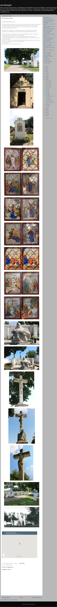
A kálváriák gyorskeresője (48, 20)
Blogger (33, 604)
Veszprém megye (47, 61)
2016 (46, 109)
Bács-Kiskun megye (47, 30)
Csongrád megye (47, 39)
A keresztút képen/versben (48, 28)
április (47, 93)
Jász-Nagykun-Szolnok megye (49, 47)
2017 (46, 107)
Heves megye (46, 46)
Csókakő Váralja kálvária (48, 38)
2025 (46, 68)
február (47, 104)
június (47, 90)
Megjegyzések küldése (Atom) (12, 599)
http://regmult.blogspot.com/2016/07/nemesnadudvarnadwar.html (11, 43)
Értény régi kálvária (49, 100)
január (47, 105)
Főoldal (21, 597)
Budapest (45, 36)
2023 (46, 71)
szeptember (48, 85)
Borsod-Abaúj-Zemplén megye (49, 34)
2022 (46, 73)
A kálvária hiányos (47, 18)
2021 (46, 74)
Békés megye (46, 32)
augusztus (48, 87)
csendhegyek (6, 5)
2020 (46, 76)
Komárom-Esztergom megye (49, 49)
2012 (46, 115)
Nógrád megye (46, 52)
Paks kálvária (48, 97)
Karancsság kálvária (49, 96)
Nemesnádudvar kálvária (50, 102)
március (47, 94)
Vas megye (46, 60)
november (48, 82)
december (48, 80)
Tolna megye (46, 58)
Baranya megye (46, 31)
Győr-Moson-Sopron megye (49, 42)
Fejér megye (46, 40)
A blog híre (46, 17)
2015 (46, 110)
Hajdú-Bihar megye (47, 44)
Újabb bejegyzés (6, 597)
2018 (46, 79)
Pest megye (46, 53)
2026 (46, 67)
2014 (46, 112)
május (47, 91)
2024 (46, 70)
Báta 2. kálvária (48, 99)
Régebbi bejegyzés (36, 597)
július (47, 88)
